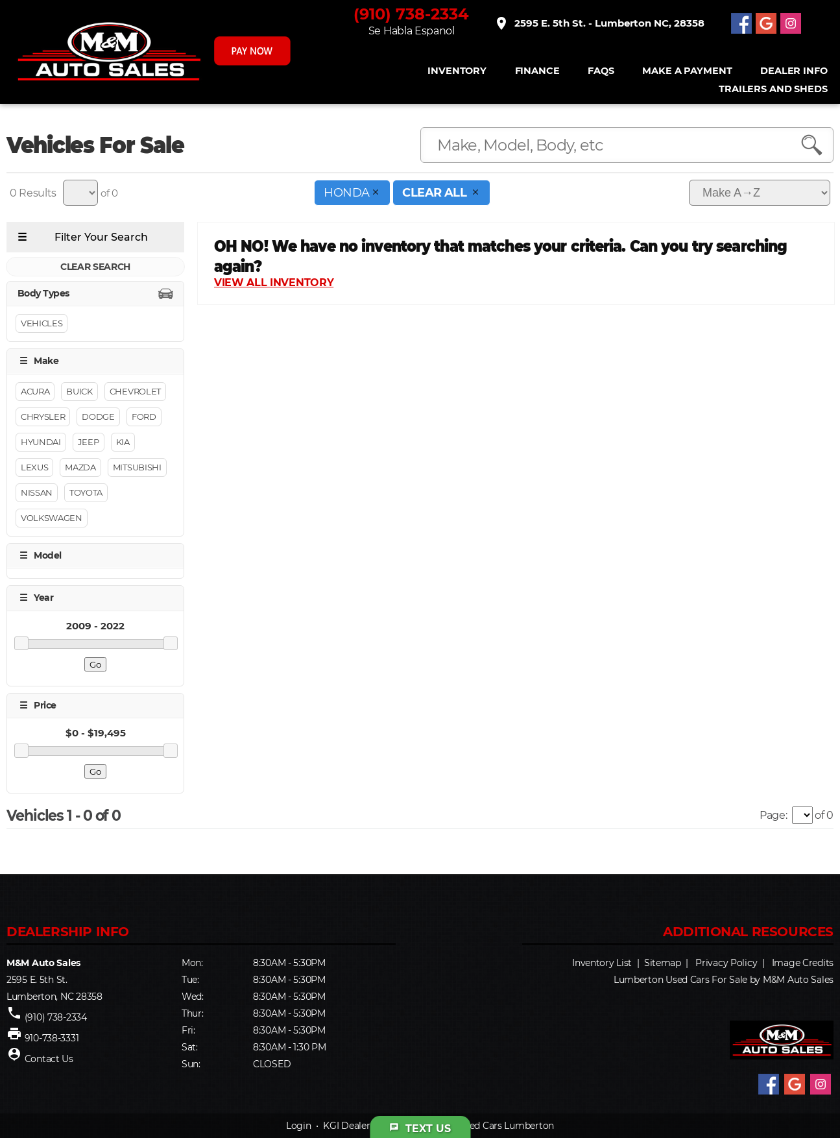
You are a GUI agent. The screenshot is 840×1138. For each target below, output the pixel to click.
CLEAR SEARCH (95, 266)
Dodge (98, 416)
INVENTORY (456, 71)
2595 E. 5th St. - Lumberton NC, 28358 (599, 23)
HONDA (352, 193)
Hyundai (41, 442)
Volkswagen (51, 518)
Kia (123, 442)
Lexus (34, 467)
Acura (35, 391)
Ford (144, 416)
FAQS (601, 71)
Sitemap (662, 963)
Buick (79, 391)
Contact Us (49, 1059)
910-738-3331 (52, 1038)
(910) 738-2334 (411, 14)
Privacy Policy (726, 963)
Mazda (80, 467)
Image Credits (803, 963)
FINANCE (536, 71)
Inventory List (602, 963)
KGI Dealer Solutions (368, 1126)
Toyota (85, 492)
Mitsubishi (137, 467)
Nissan (37, 492)
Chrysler (43, 416)
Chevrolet (135, 391)
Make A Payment (687, 71)
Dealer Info (793, 71)
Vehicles (41, 324)
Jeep (88, 442)
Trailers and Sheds (773, 89)
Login (298, 1126)
